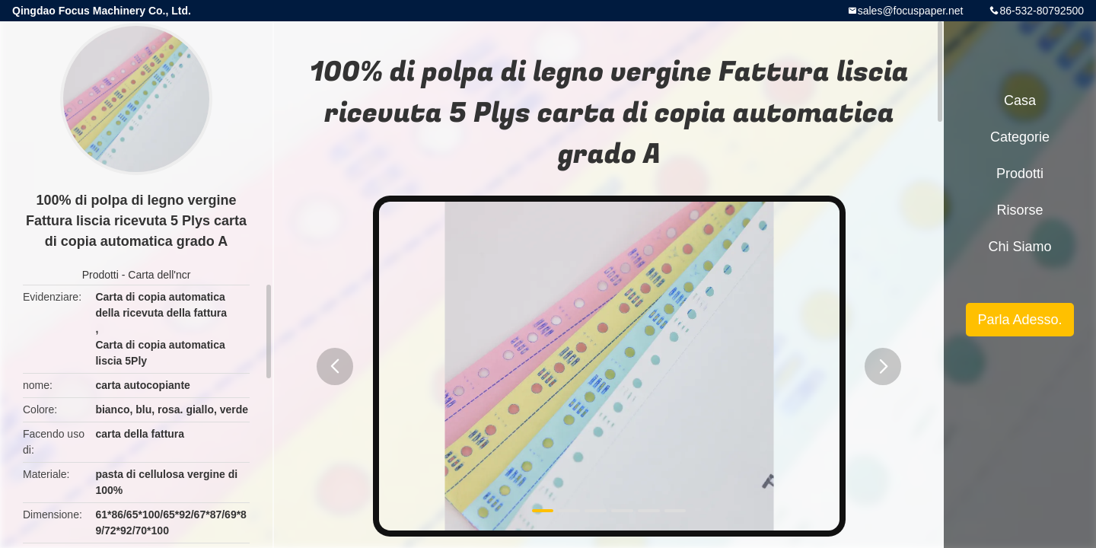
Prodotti (100, 275)
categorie (1020, 137)
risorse (1019, 210)
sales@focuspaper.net (911, 11)
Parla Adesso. (1019, 319)
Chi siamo (1019, 246)
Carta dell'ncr (159, 275)
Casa (1020, 100)
